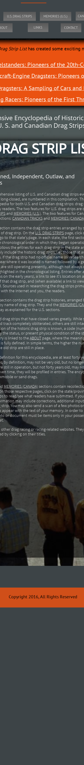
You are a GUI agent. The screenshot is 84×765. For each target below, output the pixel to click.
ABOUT (35, 338)
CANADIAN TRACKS (27, 218)
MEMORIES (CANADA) (21, 386)
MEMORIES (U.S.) (27, 213)
